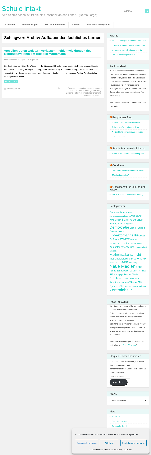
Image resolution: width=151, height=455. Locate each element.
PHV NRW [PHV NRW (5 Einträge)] (140, 270)
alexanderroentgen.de (98, 24)
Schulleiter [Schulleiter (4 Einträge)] (134, 278)
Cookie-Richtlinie (96, 449)
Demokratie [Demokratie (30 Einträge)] (119, 227)
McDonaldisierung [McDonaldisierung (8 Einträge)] (120, 258)
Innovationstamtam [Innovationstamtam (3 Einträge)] (117, 243)
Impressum (127, 449)
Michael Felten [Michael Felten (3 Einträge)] (116, 263)
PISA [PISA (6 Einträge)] (112, 274)
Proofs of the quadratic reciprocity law (128, 153)
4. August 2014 (34, 60)
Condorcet (118, 165)
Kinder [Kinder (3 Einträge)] (139, 243)
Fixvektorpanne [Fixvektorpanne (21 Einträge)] (121, 235)
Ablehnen (109, 443)
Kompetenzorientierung (91, 93)
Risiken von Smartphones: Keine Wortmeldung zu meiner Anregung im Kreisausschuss (127, 132)
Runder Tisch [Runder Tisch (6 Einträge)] (131, 274)
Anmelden (116, 416)
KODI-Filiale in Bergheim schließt (126, 122)
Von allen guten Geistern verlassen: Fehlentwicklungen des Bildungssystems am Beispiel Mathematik (47, 52)
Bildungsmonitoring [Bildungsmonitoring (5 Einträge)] (119, 223)
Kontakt (76, 24)
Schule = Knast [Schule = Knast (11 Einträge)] (119, 278)
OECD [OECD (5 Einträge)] (139, 267)
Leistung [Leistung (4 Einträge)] (139, 247)
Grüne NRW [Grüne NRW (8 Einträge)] (117, 239)
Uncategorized (13, 88)
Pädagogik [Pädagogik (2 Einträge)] (119, 275)
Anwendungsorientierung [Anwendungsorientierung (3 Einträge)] (120, 216)
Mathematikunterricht (92, 95)
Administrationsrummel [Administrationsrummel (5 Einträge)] (121, 212)
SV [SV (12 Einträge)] (140, 282)
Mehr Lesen (11, 81)
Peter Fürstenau (129, 345)
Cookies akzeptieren (87, 443)
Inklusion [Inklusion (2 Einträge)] (133, 240)
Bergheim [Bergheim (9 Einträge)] (138, 219)
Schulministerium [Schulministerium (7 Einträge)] (119, 282)
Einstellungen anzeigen (133, 443)
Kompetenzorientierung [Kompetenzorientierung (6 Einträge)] (122, 247)
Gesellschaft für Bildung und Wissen (128, 188)
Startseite (10, 24)
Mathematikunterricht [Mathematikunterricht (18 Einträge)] (125, 254)
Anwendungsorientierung (78, 88)
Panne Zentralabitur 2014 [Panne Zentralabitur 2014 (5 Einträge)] (122, 270)
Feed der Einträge (119, 421)
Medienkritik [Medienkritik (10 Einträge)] (138, 258)
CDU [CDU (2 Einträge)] (131, 224)
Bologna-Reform (73, 93)
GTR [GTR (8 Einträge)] (127, 239)
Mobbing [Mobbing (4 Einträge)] (133, 262)
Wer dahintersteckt (55, 24)
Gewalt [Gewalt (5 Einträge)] (141, 235)
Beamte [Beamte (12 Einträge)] (127, 219)
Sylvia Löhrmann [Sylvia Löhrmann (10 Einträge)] (120, 286)
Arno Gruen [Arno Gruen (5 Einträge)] (115, 220)
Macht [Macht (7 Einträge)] (113, 250)
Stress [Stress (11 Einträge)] (133, 282)
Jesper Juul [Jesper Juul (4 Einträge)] (131, 243)
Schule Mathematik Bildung (128, 148)
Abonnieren (118, 382)
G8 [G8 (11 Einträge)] (136, 235)
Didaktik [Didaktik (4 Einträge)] (133, 228)
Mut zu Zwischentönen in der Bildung (127, 194)
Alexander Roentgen (17, 60)
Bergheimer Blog (122, 117)
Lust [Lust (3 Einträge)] (145, 247)
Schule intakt (21, 8)
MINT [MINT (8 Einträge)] (125, 262)
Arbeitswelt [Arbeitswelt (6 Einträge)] (136, 215)
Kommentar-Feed (119, 426)
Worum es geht (30, 24)
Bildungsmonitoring (93, 90)
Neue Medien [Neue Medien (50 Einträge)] (122, 266)
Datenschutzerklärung (113, 449)
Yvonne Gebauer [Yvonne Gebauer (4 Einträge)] (139, 286)
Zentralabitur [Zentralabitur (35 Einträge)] (121, 290)
